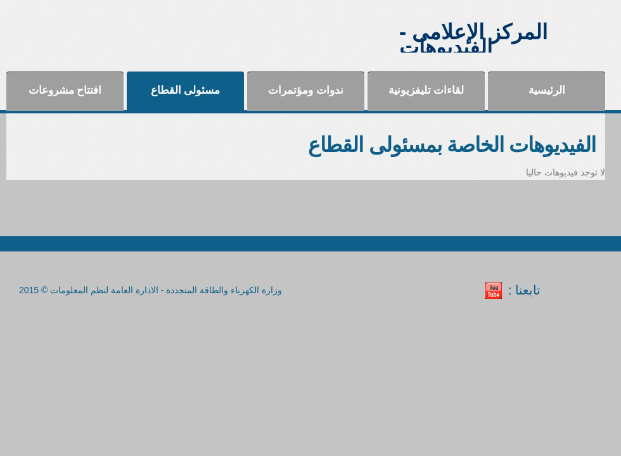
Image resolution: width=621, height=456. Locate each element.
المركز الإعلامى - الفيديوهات (473, 39)
